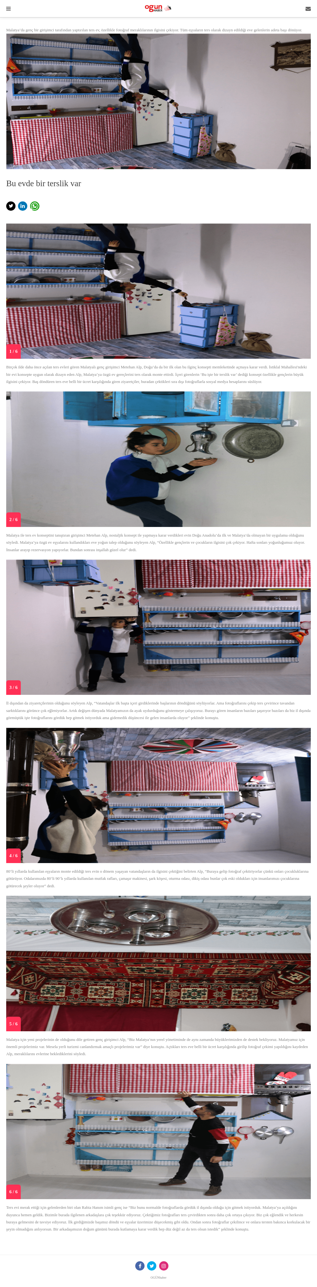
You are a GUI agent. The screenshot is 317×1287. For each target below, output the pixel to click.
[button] (11, 206)
